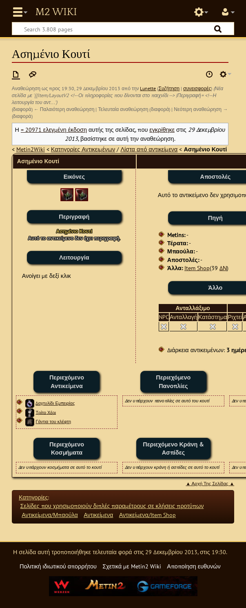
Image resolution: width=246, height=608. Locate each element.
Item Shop (197, 268)
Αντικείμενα (98, 515)
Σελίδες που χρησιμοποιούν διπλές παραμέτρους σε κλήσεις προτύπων (112, 506)
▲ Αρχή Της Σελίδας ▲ (210, 483)
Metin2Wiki (30, 149)
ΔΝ (223, 268)
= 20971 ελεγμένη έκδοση (54, 129)
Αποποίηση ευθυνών (193, 566)
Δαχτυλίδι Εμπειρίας (55, 403)
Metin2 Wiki (56, 12)
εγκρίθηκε (162, 129)
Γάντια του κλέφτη (53, 421)
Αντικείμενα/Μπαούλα (50, 515)
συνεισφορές (197, 88)
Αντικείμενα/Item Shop (147, 515)
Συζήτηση (169, 88)
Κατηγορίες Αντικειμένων (83, 149)
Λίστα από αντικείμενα (148, 149)
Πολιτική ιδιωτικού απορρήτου (58, 566)
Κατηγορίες (33, 497)
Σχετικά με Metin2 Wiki (131, 566)
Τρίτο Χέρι (45, 412)
